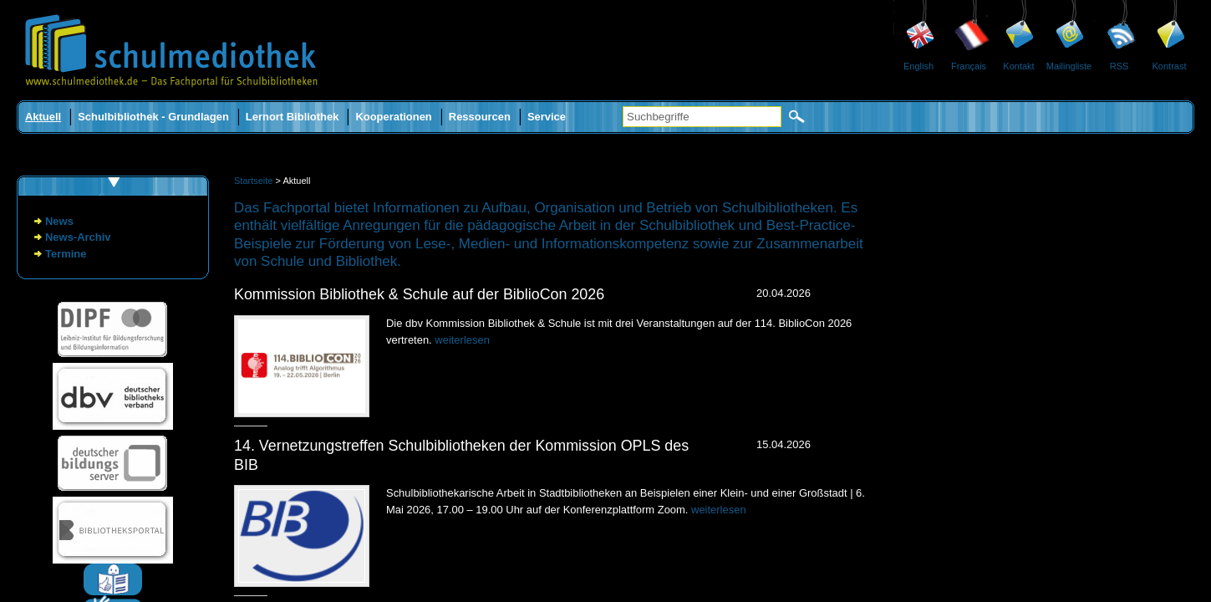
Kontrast (1169, 66)
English (918, 66)
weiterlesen (462, 340)
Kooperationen (393, 116)
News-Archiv (77, 237)
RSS (1119, 66)
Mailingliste (1068, 66)
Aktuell (43, 116)
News (59, 221)
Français (968, 66)
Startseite (253, 181)
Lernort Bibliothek (292, 116)
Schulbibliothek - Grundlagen (153, 116)
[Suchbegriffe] (702, 116)
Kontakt (1018, 66)
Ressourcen (480, 116)
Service (546, 116)
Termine (65, 253)
